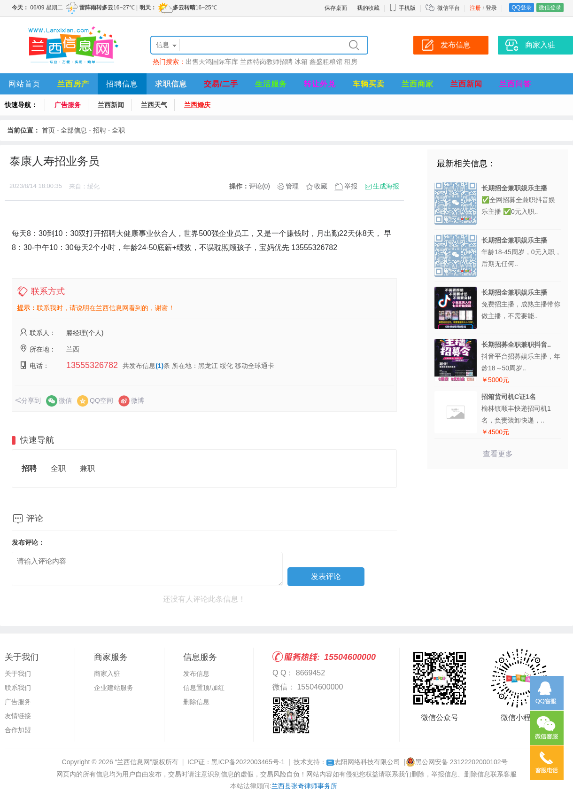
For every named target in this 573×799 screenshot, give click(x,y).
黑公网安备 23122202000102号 (457, 762)
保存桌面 (336, 8)
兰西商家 (418, 84)
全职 (118, 130)
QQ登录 (521, 7)
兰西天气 (154, 105)
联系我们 (18, 687)
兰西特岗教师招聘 (266, 61)
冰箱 (301, 61)
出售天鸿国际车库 (212, 61)
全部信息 (74, 130)
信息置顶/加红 (204, 687)
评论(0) (259, 186)
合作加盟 (18, 730)
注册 (475, 8)
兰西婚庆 (197, 105)
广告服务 (67, 105)
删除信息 (196, 701)
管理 (292, 186)
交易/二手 (221, 84)
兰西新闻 (466, 84)
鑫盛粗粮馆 (326, 61)
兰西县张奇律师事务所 (304, 786)
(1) (159, 365)
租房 (350, 61)
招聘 (99, 130)
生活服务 (271, 84)
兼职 (87, 468)
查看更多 (498, 454)
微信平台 (448, 8)
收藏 (320, 186)
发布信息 (196, 673)
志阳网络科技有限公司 (363, 762)
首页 (48, 130)
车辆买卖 (369, 84)
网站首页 (24, 84)
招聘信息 (122, 84)
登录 (491, 8)
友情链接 (18, 716)
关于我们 (18, 673)
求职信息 (171, 84)
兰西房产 (73, 84)
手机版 (402, 8)
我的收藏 (368, 8)
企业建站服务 (113, 687)
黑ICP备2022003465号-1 (248, 762)
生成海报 (386, 186)
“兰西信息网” (133, 762)
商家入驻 (107, 673)
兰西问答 (515, 84)
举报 (350, 186)
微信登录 (550, 7)
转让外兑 (320, 84)
